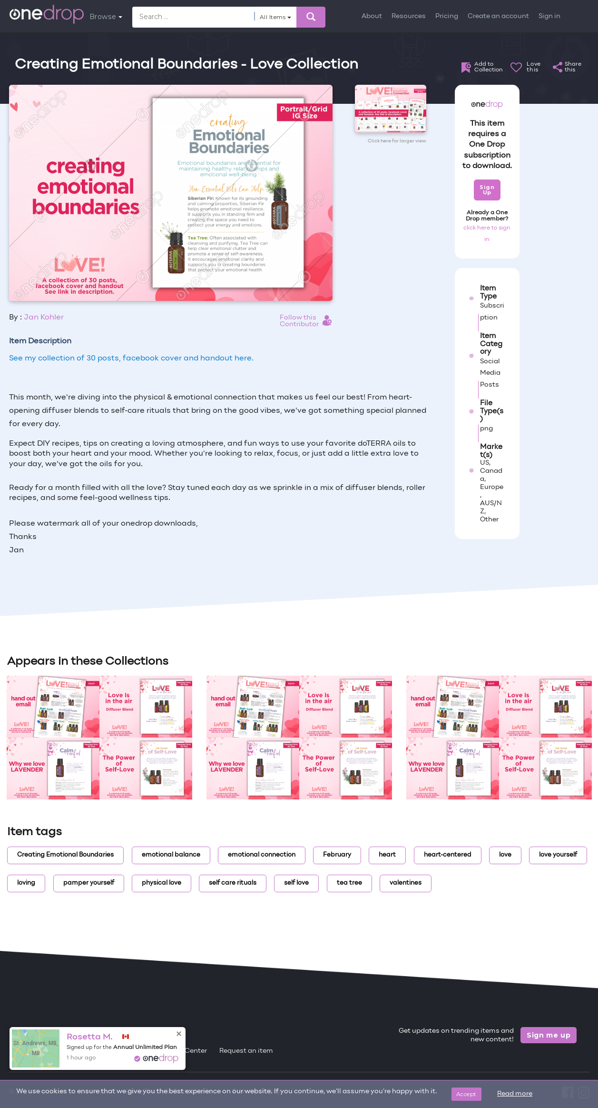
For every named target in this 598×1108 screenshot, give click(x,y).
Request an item (246, 1051)
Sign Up (487, 190)
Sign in (549, 16)
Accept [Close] (466, 1094)
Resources (409, 16)
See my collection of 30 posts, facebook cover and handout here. (131, 358)
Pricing (446, 16)
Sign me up (549, 1035)
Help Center (187, 1051)
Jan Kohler (44, 317)
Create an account (498, 16)
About (372, 16)
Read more (514, 1094)
